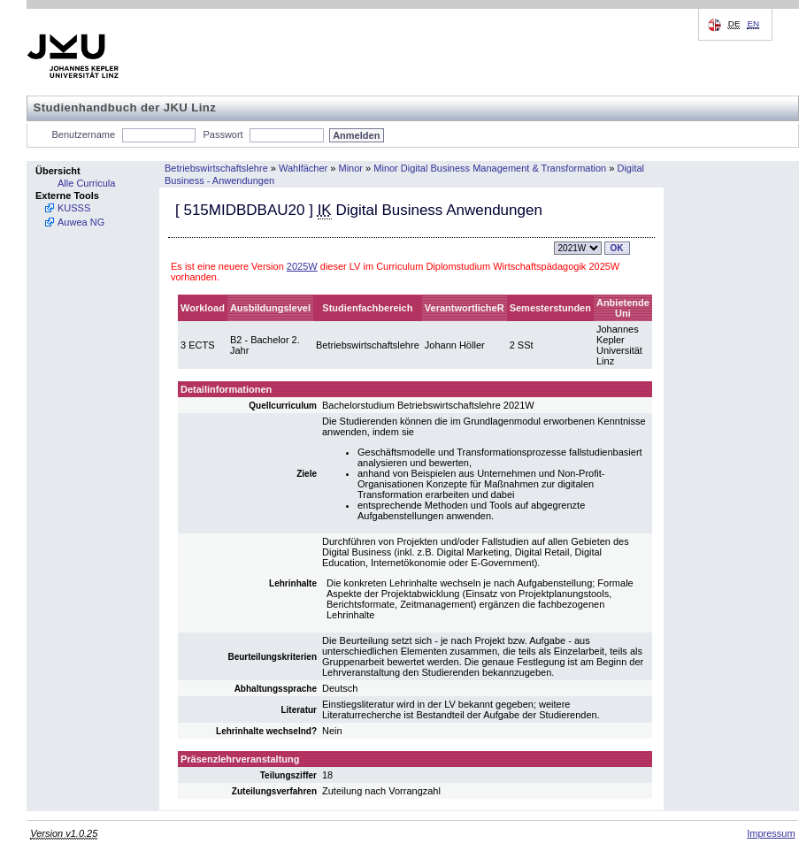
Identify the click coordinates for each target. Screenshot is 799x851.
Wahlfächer (303, 168)
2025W (302, 266)
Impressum (771, 833)
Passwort (222, 134)
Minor (351, 168)
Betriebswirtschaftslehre (216, 168)
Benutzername (84, 134)
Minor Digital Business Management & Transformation (489, 168)
